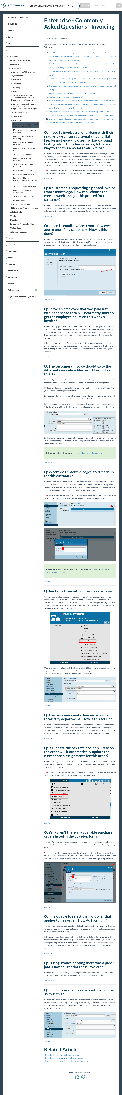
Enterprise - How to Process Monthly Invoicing (66, 1061)
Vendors (13, 216)
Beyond (11, 30)
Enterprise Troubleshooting (22, 224)
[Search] (119, 5)
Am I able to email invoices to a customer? (66, 97)
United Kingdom (17, 228)
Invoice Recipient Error (22, 170)
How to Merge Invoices (23, 174)
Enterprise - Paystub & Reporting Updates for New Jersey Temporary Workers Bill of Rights (24, 106)
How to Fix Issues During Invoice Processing (24, 165)
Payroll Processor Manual (21, 75)
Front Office (15, 64)
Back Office (16, 68)
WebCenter (13, 277)
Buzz (10, 43)
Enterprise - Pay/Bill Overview (23, 72)
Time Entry (17, 83)
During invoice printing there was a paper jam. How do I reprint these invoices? (81, 119)
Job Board (12, 258)
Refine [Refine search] (85, 6)
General (11, 238)
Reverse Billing (19, 200)
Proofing (16, 87)
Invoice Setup (18, 116)
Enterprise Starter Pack (20, 60)
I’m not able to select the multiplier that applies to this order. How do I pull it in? (81, 115)
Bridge (11, 37)
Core (10, 50)
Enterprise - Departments (92, 453)
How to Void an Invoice (23, 196)
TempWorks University (18, 17)
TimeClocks (13, 270)
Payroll (16, 91)
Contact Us (72, 6)
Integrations (13, 251)
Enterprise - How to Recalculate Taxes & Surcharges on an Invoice (26, 180)
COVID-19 (12, 24)
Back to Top (48, 178)
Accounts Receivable (21, 204)
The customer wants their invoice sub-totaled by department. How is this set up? (82, 100)
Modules (14, 220)
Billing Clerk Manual (19, 112)
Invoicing (17, 120)
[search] (103, 5)
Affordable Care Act (18, 232)
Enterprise (13, 56)
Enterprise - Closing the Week (24, 208)
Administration (16, 212)
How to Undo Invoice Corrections (22, 191)
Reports (11, 264)
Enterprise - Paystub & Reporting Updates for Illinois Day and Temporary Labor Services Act (24, 97)
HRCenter (12, 245)
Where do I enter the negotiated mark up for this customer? (73, 93)
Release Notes (22, 290)
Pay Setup (17, 79)
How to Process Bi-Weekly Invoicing (25, 131)
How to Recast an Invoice (24, 186)
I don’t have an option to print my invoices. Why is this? (71, 122)
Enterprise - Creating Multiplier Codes (64, 1058)
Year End (11, 283)
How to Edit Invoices (22, 154)
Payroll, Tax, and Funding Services (22, 296)
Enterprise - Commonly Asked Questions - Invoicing (25, 125)
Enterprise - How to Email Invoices (62, 1055)
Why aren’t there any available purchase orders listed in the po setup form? (79, 111)
